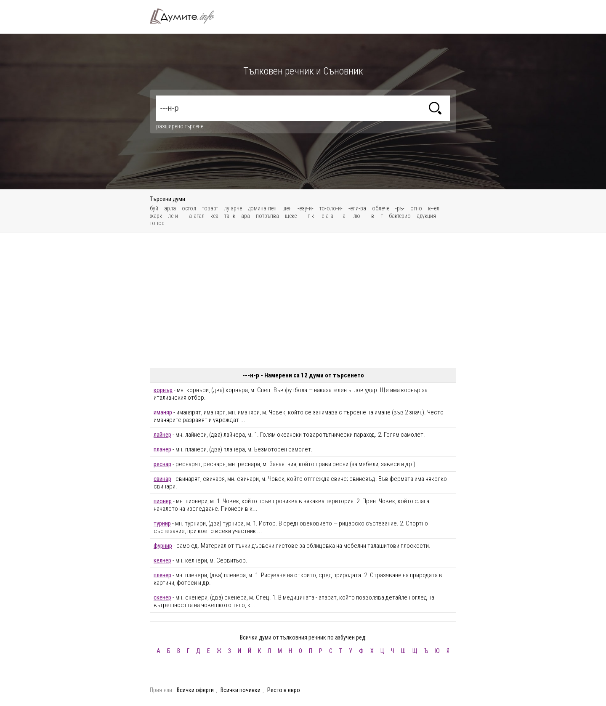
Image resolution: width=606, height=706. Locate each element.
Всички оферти (195, 690)
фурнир (163, 545)
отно (416, 208)
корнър (163, 390)
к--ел (433, 208)
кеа (214, 215)
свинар (162, 479)
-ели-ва (357, 208)
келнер (162, 560)
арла (170, 208)
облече (380, 208)
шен (287, 208)
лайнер (162, 434)
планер (162, 449)
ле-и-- (174, 215)
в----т (377, 215)
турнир (162, 523)
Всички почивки (240, 690)
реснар (162, 464)
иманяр (163, 412)
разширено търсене (179, 126)
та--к (229, 215)
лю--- (359, 215)
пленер (162, 575)
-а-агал (196, 215)
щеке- (291, 215)
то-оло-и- (331, 208)
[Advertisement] (303, 300)
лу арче (233, 208)
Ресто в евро (283, 690)
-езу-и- (306, 208)
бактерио (400, 215)
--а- (343, 215)
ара (245, 215)
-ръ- (399, 208)
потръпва (267, 215)
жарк (156, 215)
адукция (426, 215)
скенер (162, 597)
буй (154, 208)
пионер (163, 501)
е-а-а (327, 215)
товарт (210, 208)
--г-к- (310, 215)
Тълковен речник (187, 16)
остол (189, 208)
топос (157, 223)
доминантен (262, 208)
